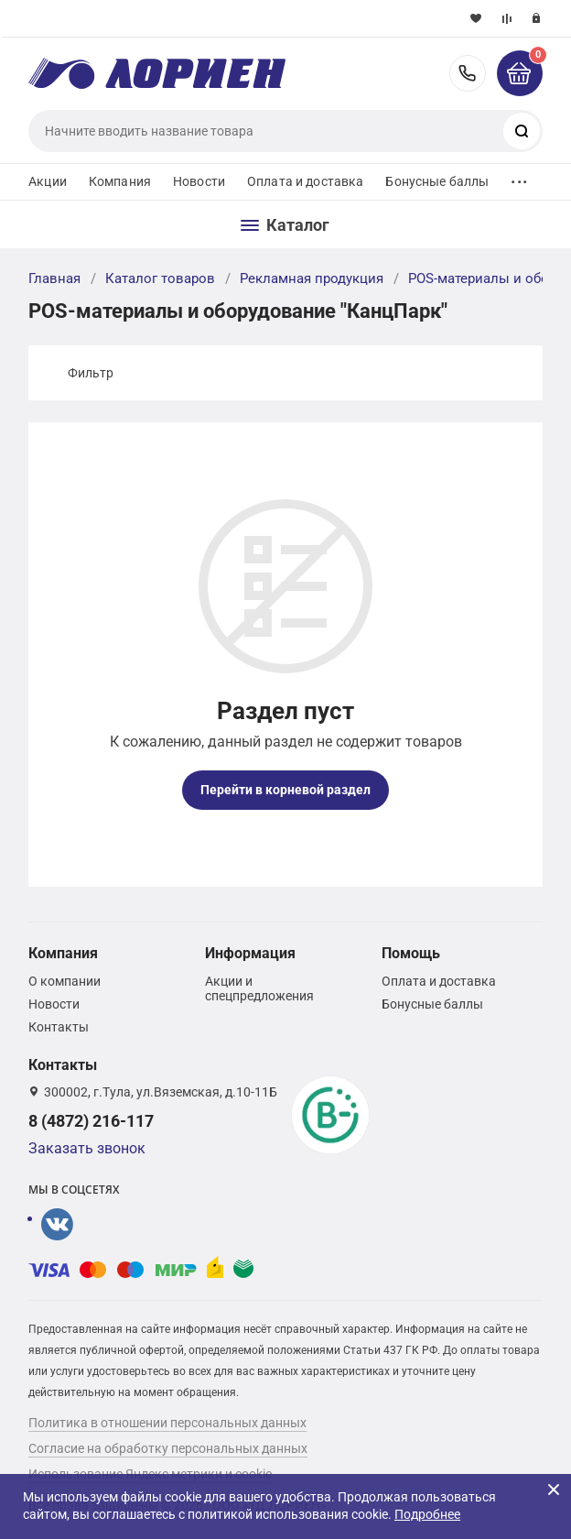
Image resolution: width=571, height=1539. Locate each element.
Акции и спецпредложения (259, 988)
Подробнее (427, 1514)
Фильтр (90, 373)
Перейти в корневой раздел (285, 789)
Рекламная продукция (311, 278)
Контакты (58, 1027)
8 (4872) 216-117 (467, 73)
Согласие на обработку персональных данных (167, 1448)
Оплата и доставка (305, 181)
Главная (54, 278)
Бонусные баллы (437, 181)
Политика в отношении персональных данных (167, 1422)
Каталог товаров (160, 278)
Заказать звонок (86, 1148)
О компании (64, 981)
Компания (120, 181)
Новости (199, 181)
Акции (47, 181)
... (519, 177)
